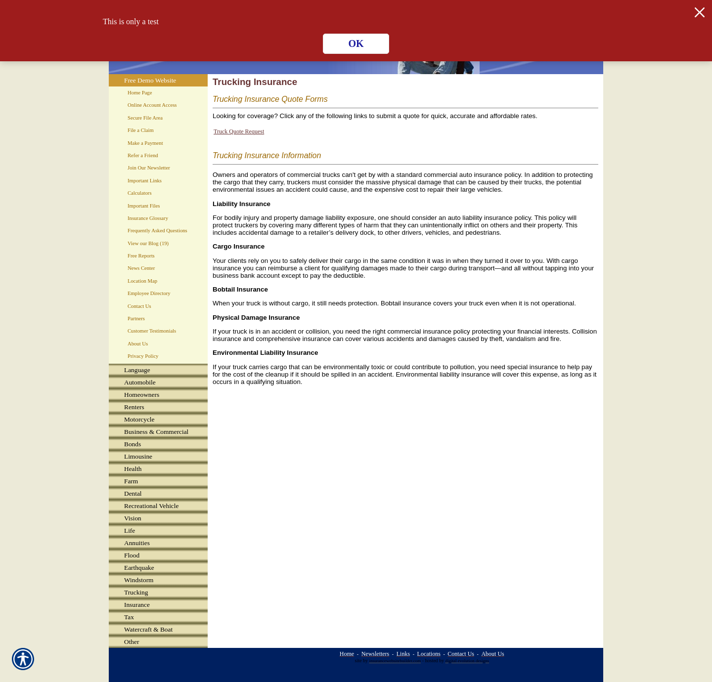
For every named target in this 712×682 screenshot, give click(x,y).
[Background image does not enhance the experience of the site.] (158, 370)
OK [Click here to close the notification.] (355, 43)
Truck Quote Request (239, 131)
